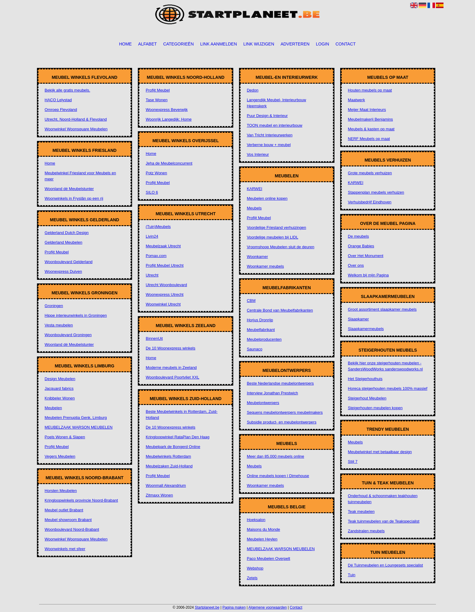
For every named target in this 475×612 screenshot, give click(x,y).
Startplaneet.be (207, 607)
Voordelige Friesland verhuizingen (276, 227)
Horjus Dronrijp (260, 320)
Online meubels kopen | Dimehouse (278, 475)
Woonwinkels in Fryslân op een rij (74, 198)
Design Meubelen (60, 378)
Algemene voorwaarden (267, 607)
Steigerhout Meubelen (367, 398)
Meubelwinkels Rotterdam (168, 456)
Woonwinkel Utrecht (163, 304)
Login (322, 44)
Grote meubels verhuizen (370, 173)
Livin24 (152, 236)
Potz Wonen (156, 173)
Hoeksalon (256, 519)
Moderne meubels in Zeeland (171, 367)
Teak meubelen (361, 511)
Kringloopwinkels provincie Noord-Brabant (81, 500)
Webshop (255, 568)
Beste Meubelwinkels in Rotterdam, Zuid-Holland (182, 414)
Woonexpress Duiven (63, 271)
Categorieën (178, 44)
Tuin (351, 575)
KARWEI (254, 188)
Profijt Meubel (56, 252)
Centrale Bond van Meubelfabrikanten (280, 310)
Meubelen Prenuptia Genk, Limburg (76, 417)
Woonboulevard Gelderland (68, 261)
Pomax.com (156, 255)
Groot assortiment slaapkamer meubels (382, 309)
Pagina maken (234, 607)
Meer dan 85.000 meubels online (275, 456)
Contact (345, 44)
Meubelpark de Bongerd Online (173, 446)
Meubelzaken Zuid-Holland (169, 466)
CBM (251, 300)
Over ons (356, 265)
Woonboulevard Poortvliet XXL (172, 377)
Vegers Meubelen (60, 456)
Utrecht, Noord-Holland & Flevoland (76, 119)
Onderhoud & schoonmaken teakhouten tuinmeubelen (382, 498)
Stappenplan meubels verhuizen (376, 192)
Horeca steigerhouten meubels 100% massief (387, 388)
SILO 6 (152, 192)
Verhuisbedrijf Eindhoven (369, 202)
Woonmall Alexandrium (166, 485)
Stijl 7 (352, 461)
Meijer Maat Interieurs (367, 109)
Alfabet (147, 44)
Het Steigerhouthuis (365, 378)
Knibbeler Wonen (60, 398)
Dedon (252, 90)
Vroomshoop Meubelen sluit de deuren (280, 247)
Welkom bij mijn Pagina (368, 275)
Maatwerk (356, 100)
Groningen (54, 305)
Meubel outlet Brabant (64, 510)
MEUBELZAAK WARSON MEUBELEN (78, 427)
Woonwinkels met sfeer (65, 549)
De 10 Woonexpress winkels (170, 348)
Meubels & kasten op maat (371, 129)
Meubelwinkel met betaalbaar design (380, 452)
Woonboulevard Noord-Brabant (72, 529)
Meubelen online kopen (267, 198)
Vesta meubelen (59, 325)
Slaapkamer (358, 319)
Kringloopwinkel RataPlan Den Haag (177, 437)
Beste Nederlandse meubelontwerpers (280, 383)
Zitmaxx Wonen (159, 495)
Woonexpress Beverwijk (167, 109)
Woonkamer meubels (265, 266)
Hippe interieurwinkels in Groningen (76, 315)
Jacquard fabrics (59, 388)
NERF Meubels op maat (369, 138)
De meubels (358, 236)
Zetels (252, 578)
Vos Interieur (258, 154)
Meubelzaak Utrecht (163, 246)
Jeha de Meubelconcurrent (169, 163)
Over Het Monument (365, 255)
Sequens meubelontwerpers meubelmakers (285, 412)
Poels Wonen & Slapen (65, 437)
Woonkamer (257, 256)
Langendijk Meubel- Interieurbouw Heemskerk (276, 103)
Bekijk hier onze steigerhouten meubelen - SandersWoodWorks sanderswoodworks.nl (385, 366)
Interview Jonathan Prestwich (272, 393)
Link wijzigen (258, 44)
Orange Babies (361, 246)
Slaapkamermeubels (366, 328)
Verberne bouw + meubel (269, 144)
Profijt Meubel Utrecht (165, 265)
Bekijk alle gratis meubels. (67, 90)
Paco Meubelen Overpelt (268, 558)
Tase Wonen (157, 100)
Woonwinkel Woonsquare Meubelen (76, 129)
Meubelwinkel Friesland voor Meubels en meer (80, 176)
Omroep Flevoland (61, 109)
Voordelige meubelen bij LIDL (272, 237)
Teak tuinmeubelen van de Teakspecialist (383, 521)
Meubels (254, 208)
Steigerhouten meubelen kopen (375, 408)
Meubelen (53, 408)
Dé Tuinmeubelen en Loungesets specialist (385, 565)
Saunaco (254, 349)
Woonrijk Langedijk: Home (169, 119)
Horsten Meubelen (61, 490)
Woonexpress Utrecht (165, 294)
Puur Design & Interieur (267, 115)
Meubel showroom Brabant (68, 519)
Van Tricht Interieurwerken (270, 135)
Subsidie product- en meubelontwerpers (282, 422)
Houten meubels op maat (370, 90)
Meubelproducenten (264, 339)
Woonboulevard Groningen (68, 335)
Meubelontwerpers (263, 402)
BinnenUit (154, 338)
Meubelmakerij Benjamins (370, 119)
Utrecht (152, 275)
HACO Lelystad (58, 100)
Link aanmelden (218, 44)
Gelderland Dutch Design (66, 232)
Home (125, 44)
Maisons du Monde (263, 529)
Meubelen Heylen (262, 539)
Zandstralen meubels (366, 531)
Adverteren (295, 44)
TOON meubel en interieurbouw (274, 125)
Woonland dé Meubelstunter (69, 188)
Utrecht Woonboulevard (166, 285)
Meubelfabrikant (261, 329)
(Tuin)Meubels (158, 226)
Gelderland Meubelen (63, 242)
